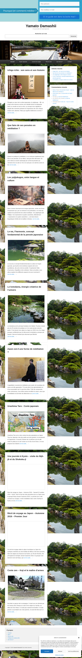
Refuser (60, 651)
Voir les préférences (73, 651)
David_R (55, 90)
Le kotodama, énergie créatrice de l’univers (63, 79)
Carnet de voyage (36, 61)
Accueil (12, 61)
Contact (70, 61)
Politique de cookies (59, 655)
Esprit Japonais (23, 61)
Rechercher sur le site (41, 33)
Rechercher (73, 36)
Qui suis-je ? (60, 61)
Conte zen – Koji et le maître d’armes (25, 570)
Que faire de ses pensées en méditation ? (62, 73)
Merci (9, 634)
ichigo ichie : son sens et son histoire (26, 70)
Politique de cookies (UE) (14, 638)
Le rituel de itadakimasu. (62, 96)
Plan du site (49, 61)
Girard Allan (55, 93)
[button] (79, 637)
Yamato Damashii (41, 26)
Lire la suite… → (12, 112)
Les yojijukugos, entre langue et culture (62, 74)
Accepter (47, 651)
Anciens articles (10, 621)
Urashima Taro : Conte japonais (23, 406)
